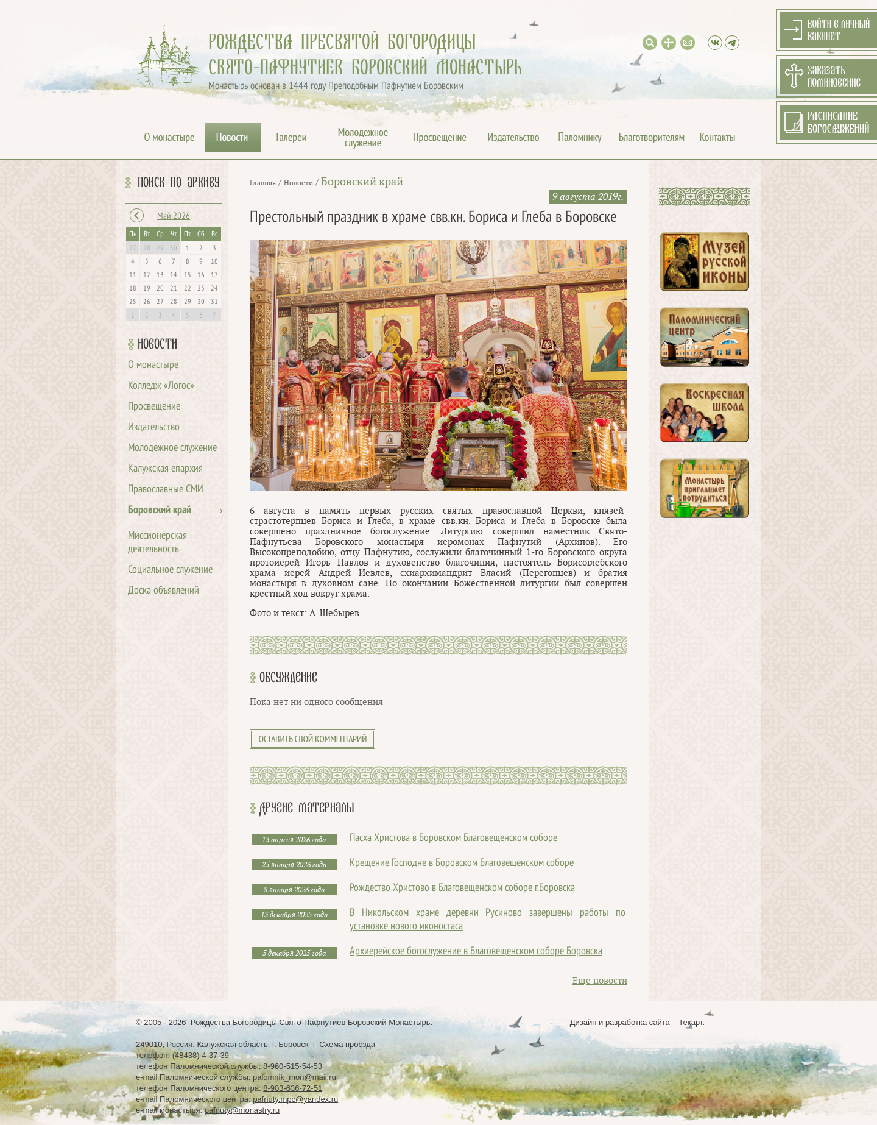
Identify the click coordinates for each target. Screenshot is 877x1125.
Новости (157, 344)
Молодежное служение (172, 448)
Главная (263, 183)
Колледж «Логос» (161, 386)
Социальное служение (170, 570)
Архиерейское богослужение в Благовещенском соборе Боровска (476, 951)
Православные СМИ (165, 489)
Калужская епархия (165, 469)
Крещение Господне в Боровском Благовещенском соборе (462, 863)
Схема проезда (347, 1044)
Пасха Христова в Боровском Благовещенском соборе (453, 838)
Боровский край (159, 510)
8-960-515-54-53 (292, 1066)
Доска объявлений (163, 591)
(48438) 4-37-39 (200, 1055)
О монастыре (153, 365)
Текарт (690, 1022)
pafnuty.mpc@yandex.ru (295, 1099)
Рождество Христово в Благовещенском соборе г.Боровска (462, 888)
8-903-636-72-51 (292, 1088)
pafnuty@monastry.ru (242, 1110)
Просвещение (154, 407)
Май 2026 (173, 216)
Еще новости (599, 981)
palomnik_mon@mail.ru (294, 1077)
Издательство (154, 427)
